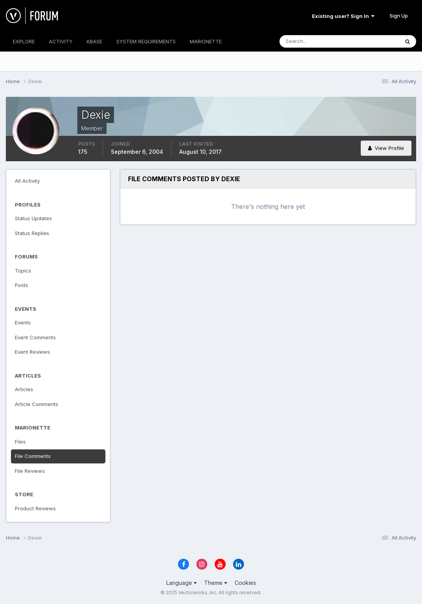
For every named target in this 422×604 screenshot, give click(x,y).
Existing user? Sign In (343, 16)
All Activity (27, 181)
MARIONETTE (206, 41)
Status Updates (33, 218)
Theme (215, 582)
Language (181, 582)
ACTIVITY (61, 41)
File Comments (33, 456)
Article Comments (36, 404)
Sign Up (399, 15)
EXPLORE (24, 41)
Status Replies (32, 233)
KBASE (94, 41)
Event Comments (35, 337)
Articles (24, 389)
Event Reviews (32, 352)
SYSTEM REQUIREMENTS (146, 41)
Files (20, 441)
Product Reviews (35, 508)
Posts (21, 285)
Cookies (245, 582)
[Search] (314, 41)
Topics (23, 270)
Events (23, 322)
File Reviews (30, 471)
